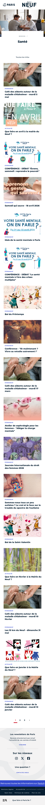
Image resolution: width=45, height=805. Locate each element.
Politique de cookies (22, 793)
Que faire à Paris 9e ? (21, 800)
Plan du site (36, 793)
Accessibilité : (30, 789)
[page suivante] (29, 720)
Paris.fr (41, 783)
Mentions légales (7, 789)
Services (22, 36)
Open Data (8, 793)
